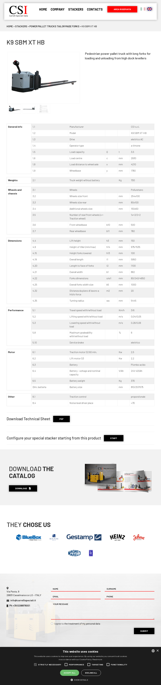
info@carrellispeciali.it (23, 600)
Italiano (142, 9)
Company (58, 9)
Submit (144, 631)
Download (23, 488)
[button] (80, 679)
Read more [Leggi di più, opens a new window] (97, 659)
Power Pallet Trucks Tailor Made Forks (54, 26)
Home (43, 9)
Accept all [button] (69, 673)
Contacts (95, 9)
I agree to (75, 623)
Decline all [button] (91, 673)
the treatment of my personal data (82, 623)
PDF (61, 419)
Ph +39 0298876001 (19, 605)
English (149, 9)
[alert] (80, 666)
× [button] (157, 651)
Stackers (75, 9)
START (113, 438)
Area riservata (122, 9)
